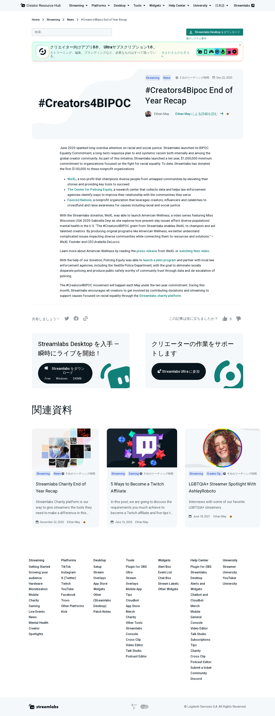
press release (147, 251)
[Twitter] (66, 319)
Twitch (66, 583)
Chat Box (164, 578)
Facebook (68, 595)
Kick (64, 611)
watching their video (194, 251)
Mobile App (134, 589)
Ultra (129, 572)
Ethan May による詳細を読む (199, 114)
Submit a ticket (201, 668)
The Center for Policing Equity (89, 189)
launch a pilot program (159, 260)
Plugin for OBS (136, 567)
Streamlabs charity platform (160, 296)
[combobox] (72, 32)
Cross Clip (133, 640)
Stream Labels (168, 583)
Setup (97, 567)
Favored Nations (79, 200)
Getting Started (39, 567)
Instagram (68, 572)
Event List (165, 572)
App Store (100, 583)
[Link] (85, 318)
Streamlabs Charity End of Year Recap (61, 487)
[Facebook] (76, 319)
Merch (130, 611)
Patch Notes (102, 611)
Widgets (99, 589)
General (196, 617)
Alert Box (164, 567)
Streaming (53, 19)
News (70, 19)
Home (36, 19)
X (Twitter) (68, 578)
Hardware (36, 583)
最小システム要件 (196, 38)
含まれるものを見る (175, 54)
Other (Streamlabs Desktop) (102, 600)
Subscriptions (200, 640)
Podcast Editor (136, 656)
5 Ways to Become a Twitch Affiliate (137, 487)
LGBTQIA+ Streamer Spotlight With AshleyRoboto (222, 487)
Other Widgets (168, 589)
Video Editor (134, 645)
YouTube (67, 589)
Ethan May (73, 522)
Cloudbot (132, 600)
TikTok (66, 567)
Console (197, 623)
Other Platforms (72, 606)
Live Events (37, 611)
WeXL (71, 179)
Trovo (65, 600)
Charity (34, 600)
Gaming (34, 606)
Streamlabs (244, 5)
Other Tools (134, 623)
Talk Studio (134, 651)
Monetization (38, 589)
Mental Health (38, 623)
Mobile (33, 595)
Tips (129, 595)
